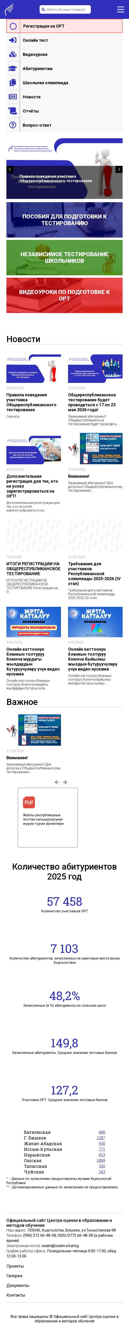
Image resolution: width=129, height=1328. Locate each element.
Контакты (15, 1295)
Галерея (14, 1275)
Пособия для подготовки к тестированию (65, 219)
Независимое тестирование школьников (65, 257)
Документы (17, 1285)
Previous (14, 817)
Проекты (15, 1266)
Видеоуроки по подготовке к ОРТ (64, 295)
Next (115, 817)
